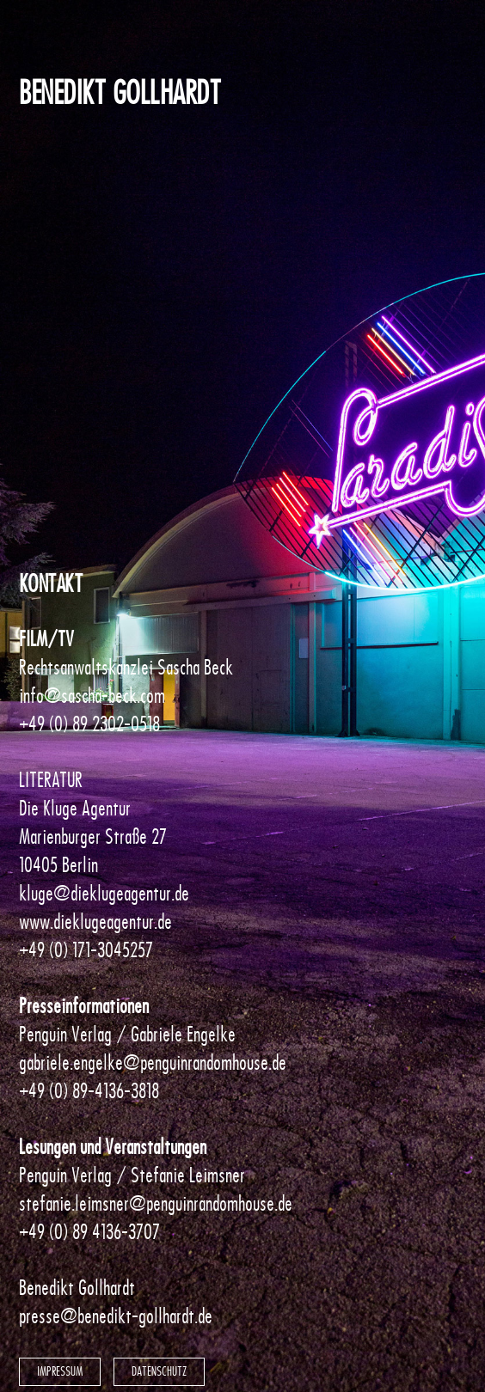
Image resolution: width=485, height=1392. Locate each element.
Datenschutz (159, 1371)
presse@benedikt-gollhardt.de (115, 1315)
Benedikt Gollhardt (119, 93)
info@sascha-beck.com (92, 695)
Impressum (60, 1371)
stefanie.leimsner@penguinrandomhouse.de (155, 1203)
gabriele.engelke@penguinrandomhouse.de (152, 1062)
